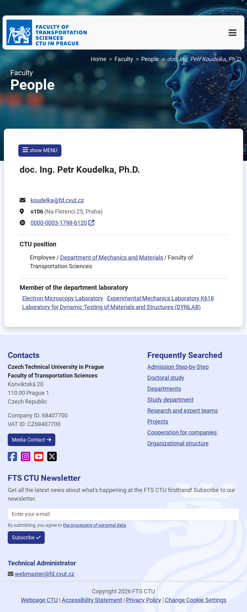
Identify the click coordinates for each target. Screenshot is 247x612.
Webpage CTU (39, 600)
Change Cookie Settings (195, 600)
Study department (170, 399)
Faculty (123, 59)
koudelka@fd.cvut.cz (57, 200)
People (150, 59)
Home (98, 59)
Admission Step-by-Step (178, 366)
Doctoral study (165, 377)
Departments (164, 388)
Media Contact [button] (28, 440)
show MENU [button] (40, 150)
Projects (157, 421)
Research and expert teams (182, 410)
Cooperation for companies (182, 432)
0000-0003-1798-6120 (59, 222)
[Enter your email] (123, 514)
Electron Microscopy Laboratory (62, 298)
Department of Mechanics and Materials (111, 257)
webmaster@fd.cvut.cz (44, 574)
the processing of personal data (94, 525)
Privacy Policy (143, 600)
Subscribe (23, 537)
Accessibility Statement (92, 600)
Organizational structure (178, 443)
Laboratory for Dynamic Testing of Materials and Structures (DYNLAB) (111, 307)
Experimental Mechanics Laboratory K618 (160, 298)
